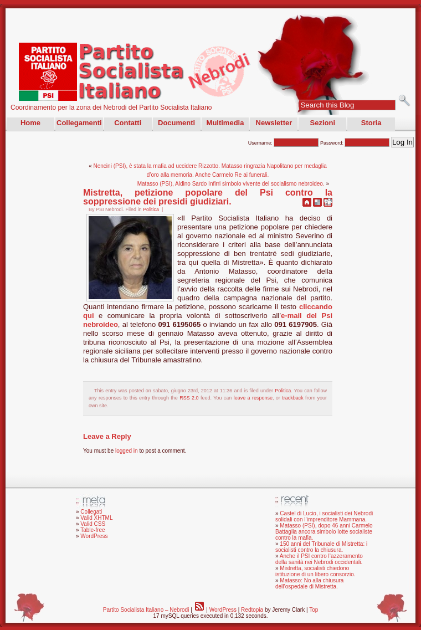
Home (30, 123)
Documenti (176, 123)
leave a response (253, 398)
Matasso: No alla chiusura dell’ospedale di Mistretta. (309, 583)
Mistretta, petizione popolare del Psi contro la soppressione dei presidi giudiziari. (207, 197)
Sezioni (323, 123)
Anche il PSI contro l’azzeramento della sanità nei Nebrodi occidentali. (319, 559)
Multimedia (225, 123)
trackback (293, 398)
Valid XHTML (96, 518)
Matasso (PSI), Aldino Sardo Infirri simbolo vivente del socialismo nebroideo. (231, 184)
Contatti (127, 123)
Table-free (92, 530)
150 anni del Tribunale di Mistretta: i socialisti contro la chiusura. (321, 547)
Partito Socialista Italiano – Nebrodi (146, 610)
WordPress (93, 536)
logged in (126, 451)
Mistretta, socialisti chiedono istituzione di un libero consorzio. (315, 571)
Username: (283, 143)
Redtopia (252, 610)
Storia (371, 123)
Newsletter (274, 123)
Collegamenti (79, 123)
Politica (151, 209)
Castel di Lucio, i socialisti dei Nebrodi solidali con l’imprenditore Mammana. (324, 516)
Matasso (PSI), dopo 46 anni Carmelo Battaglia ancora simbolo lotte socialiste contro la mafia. (324, 532)
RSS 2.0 (188, 398)
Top (313, 610)
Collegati (91, 512)
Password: (355, 143)
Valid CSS (92, 524)
